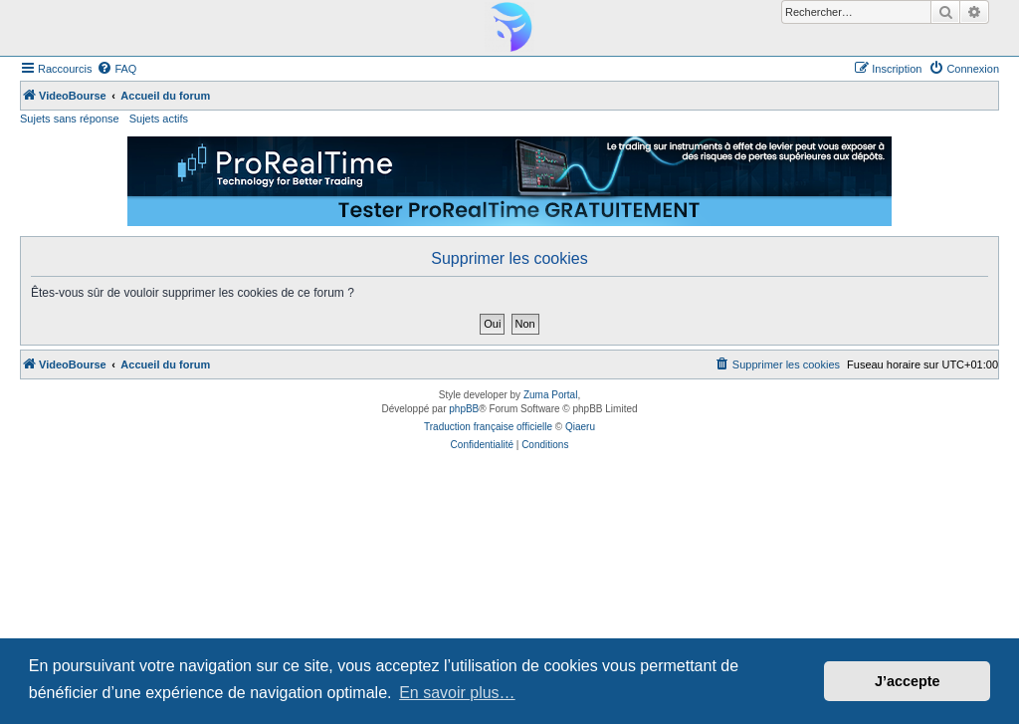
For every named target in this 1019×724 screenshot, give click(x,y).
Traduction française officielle (488, 426)
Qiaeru (580, 426)
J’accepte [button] (907, 681)
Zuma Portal (550, 394)
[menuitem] (116, 69)
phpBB (464, 408)
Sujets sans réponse (69, 118)
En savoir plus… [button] (457, 692)
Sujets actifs (158, 118)
